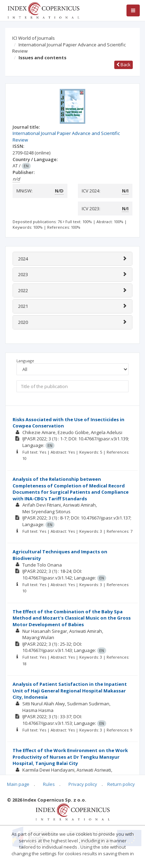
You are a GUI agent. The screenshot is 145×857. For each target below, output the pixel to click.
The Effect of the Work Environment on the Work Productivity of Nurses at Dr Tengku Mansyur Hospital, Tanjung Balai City (70, 756)
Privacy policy (82, 784)
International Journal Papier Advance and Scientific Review (69, 47)
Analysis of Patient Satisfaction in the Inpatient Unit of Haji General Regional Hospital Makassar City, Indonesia (70, 690)
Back (123, 64)
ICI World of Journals (33, 38)
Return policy (121, 784)
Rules (49, 784)
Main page (18, 784)
